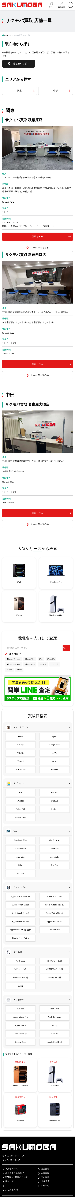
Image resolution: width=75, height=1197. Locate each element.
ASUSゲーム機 (54, 977)
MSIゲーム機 (20, 969)
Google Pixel (54, 745)
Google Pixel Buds (54, 1042)
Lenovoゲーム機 (20, 977)
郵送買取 (45, 1169)
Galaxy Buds (20, 1042)
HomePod (54, 1009)
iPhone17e (51, 659)
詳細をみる (37, 236)
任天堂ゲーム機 (54, 961)
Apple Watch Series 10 (54, 905)
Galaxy (20, 745)
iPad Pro (20, 801)
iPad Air (54, 801)
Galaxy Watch (54, 930)
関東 (19, 90)
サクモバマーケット (13, 1156)
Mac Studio (54, 857)
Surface (54, 809)
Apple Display (20, 1034)
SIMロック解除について (16, 1177)
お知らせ (45, 1185)
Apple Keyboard (54, 1017)
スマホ (9, 670)
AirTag (54, 1025)
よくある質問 (11, 1190)
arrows (54, 761)
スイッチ (54, 664)
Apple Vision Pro (20, 1017)
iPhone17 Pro (29, 659)
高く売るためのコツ (14, 1173)
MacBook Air (54, 840)
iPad (40, 659)
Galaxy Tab (20, 809)
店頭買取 (45, 1173)
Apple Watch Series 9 (20, 913)
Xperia (54, 736)
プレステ (42, 664)
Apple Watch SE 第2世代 (20, 930)
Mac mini (20, 857)
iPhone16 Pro (29, 664)
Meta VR (54, 1034)
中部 (55, 90)
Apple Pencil (20, 1025)
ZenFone (54, 770)
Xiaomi (20, 761)
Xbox (20, 986)
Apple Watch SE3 (54, 896)
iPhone (19, 670)
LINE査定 (45, 1181)
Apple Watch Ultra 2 (54, 913)
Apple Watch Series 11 (20, 896)
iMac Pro (20, 874)
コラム (8, 1185)
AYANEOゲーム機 (54, 969)
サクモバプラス (11, 1160)
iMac (20, 865)
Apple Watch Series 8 (20, 921)
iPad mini (54, 792)
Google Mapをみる (40, 247)
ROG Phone (20, 770)
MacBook (54, 849)
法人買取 (45, 1177)
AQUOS (20, 753)
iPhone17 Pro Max (13, 659)
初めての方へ (11, 1169)
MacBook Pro (20, 849)
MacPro (54, 865)
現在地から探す (21, 63)
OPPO (54, 753)
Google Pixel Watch (20, 938)
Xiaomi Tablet (20, 817)
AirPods (20, 1009)
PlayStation (20, 961)
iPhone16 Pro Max (13, 664)
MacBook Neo (20, 840)
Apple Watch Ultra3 (20, 905)
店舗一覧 (9, 1181)
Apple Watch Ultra (54, 921)
